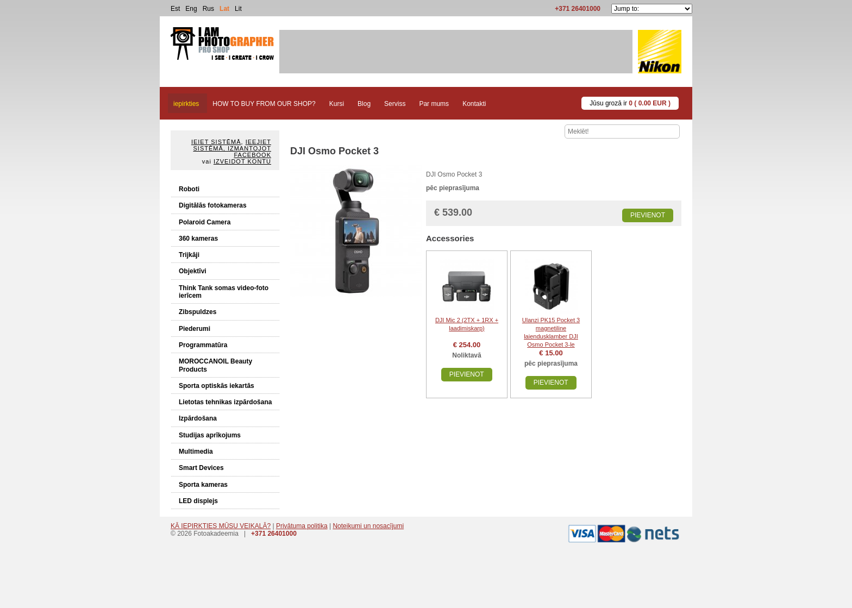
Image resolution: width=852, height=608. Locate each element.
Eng (191, 8)
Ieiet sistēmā (216, 142)
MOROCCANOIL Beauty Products (215, 365)
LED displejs (198, 501)
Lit (238, 8)
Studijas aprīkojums (210, 435)
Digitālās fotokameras (213, 205)
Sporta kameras (203, 484)
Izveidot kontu (242, 161)
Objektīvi (192, 271)
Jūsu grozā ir (630, 103)
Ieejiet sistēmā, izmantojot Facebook (232, 148)
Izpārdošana (198, 418)
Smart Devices (201, 468)
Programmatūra (203, 345)
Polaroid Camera (204, 222)
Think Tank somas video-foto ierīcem (223, 291)
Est (175, 8)
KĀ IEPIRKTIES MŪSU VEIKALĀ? (221, 526)
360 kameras (198, 238)
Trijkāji (189, 255)
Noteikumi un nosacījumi (368, 526)
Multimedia (196, 451)
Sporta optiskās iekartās (216, 386)
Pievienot (647, 215)
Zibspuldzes (197, 312)
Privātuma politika (302, 526)
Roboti (189, 189)
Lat (224, 8)
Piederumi (194, 329)
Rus (208, 8)
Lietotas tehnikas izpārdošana (225, 402)
